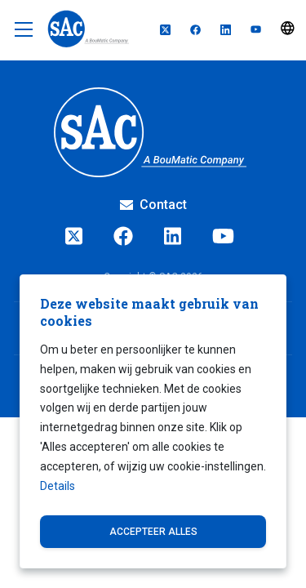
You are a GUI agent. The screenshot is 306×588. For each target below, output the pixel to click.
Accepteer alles (153, 531)
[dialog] (153, 421)
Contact (153, 204)
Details (57, 485)
